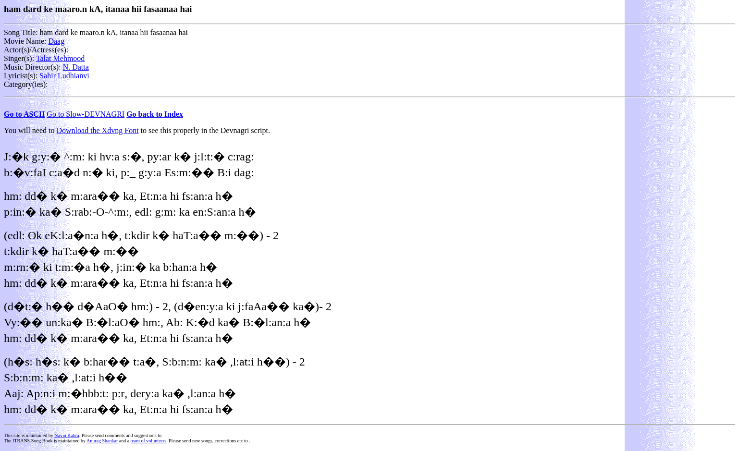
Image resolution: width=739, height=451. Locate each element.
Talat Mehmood (60, 58)
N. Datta (76, 67)
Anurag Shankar (102, 440)
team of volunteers (148, 440)
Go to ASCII (24, 114)
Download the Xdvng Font (98, 130)
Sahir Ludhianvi (64, 76)
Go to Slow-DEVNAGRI (85, 114)
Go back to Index (154, 114)
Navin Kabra (66, 435)
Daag (56, 41)
